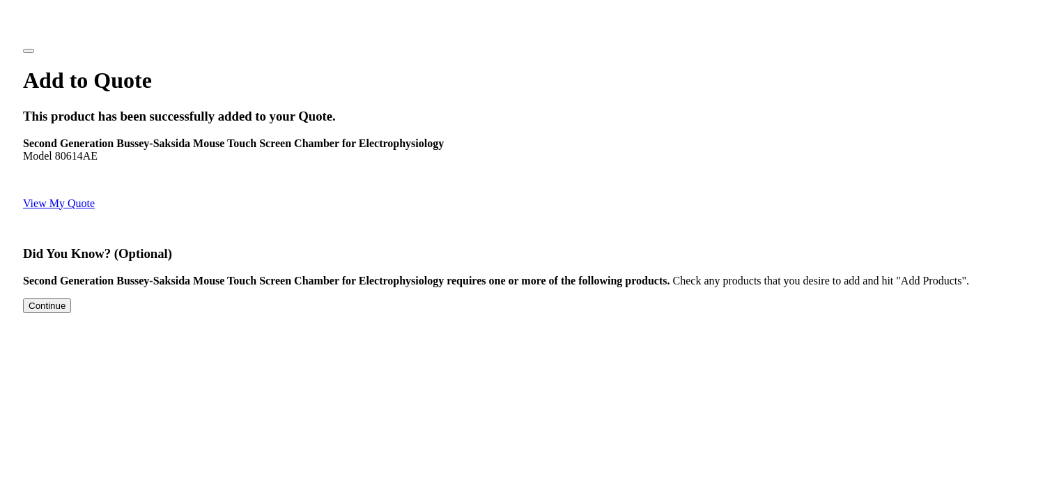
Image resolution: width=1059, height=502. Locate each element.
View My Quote (59, 203)
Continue (47, 306)
